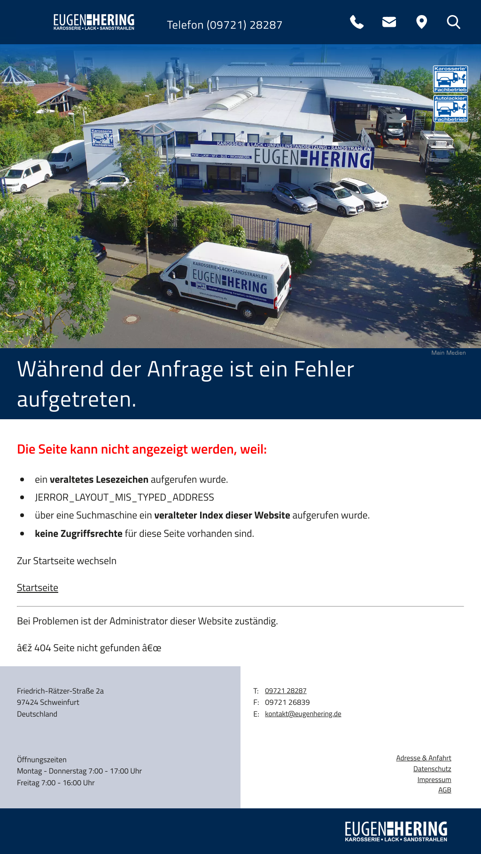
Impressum (434, 779)
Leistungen (54, 130)
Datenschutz (432, 769)
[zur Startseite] (92, 22)
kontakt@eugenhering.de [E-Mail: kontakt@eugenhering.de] (303, 714)
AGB (444, 790)
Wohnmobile (60, 172)
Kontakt (42, 255)
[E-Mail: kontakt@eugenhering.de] (389, 22)
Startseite (37, 587)
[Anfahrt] (421, 22)
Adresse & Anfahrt (423, 758)
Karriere (44, 213)
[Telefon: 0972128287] (357, 22)
